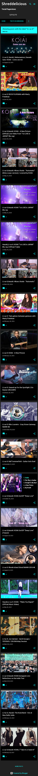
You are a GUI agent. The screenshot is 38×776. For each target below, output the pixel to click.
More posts (19, 766)
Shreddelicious (14, 4)
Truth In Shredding (17, 21)
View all (5, 31)
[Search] (30, 4)
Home (3, 21)
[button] (34, 66)
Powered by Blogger (19, 773)
